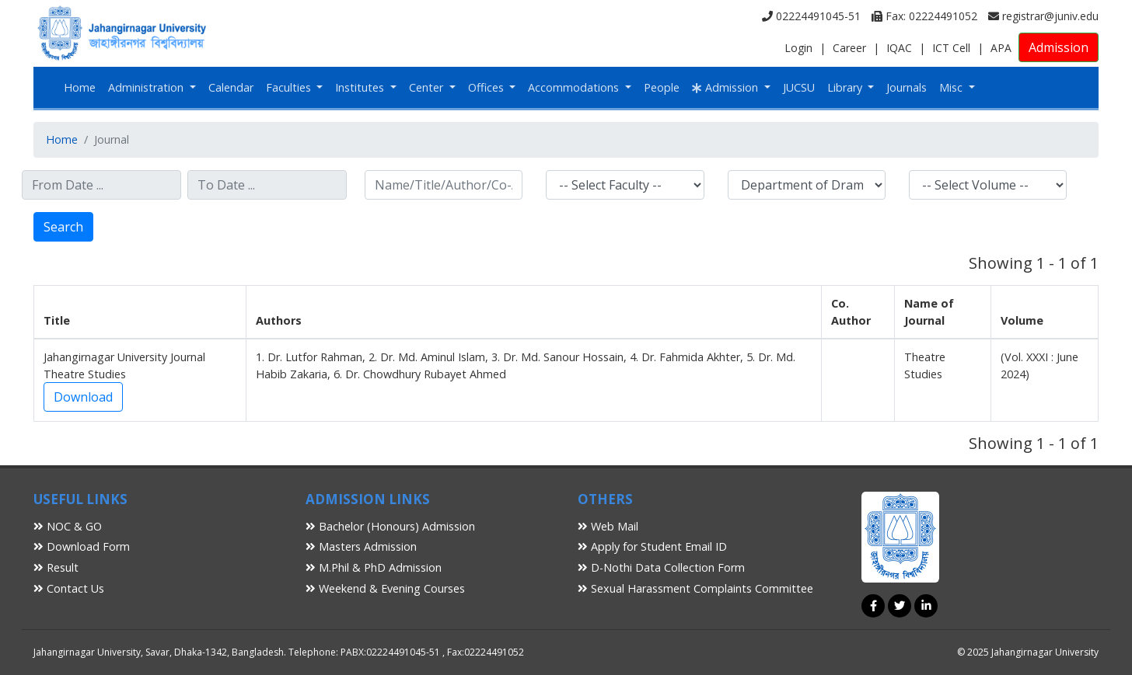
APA (1000, 47)
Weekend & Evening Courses (385, 588)
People (662, 87)
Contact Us (68, 588)
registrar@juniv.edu (1043, 16)
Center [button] (427, 87)
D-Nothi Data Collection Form (661, 567)
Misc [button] (952, 87)
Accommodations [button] (575, 87)
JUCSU (799, 87)
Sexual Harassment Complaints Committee (695, 588)
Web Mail (608, 526)
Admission (1058, 47)
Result (56, 567)
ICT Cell (951, 47)
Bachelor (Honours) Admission (390, 526)
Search (63, 226)
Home (80, 87)
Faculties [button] (290, 87)
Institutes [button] (361, 87)
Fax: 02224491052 (924, 16)
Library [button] (846, 87)
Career (849, 47)
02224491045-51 (811, 16)
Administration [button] (147, 87)
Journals (906, 87)
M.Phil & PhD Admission (374, 567)
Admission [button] (726, 87)
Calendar (230, 87)
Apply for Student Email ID (652, 546)
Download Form (81, 546)
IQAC (899, 47)
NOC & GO (67, 526)
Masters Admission (361, 546)
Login (798, 47)
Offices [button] (487, 87)
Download (83, 396)
